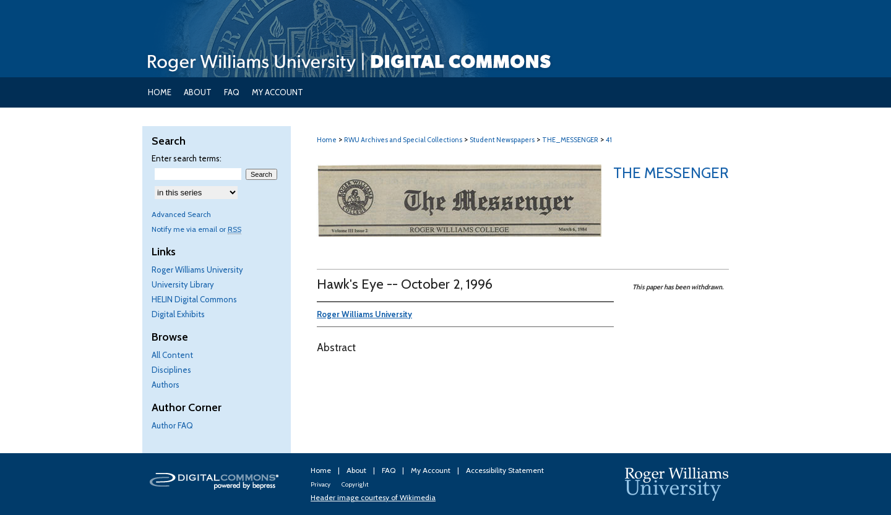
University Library (183, 284)
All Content (172, 355)
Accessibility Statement (505, 470)
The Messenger (671, 173)
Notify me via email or (196, 229)
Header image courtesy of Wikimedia (373, 497)
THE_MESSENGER (570, 139)
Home (327, 139)
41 (609, 139)
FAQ (389, 470)
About (357, 470)
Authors (165, 384)
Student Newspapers (502, 139)
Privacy (321, 484)
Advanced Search (181, 214)
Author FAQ (172, 425)
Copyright (355, 484)
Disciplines (171, 370)
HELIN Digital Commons (194, 299)
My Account (431, 470)
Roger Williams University (197, 270)
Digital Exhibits (178, 314)
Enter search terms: (187, 158)
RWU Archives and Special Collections (403, 139)
